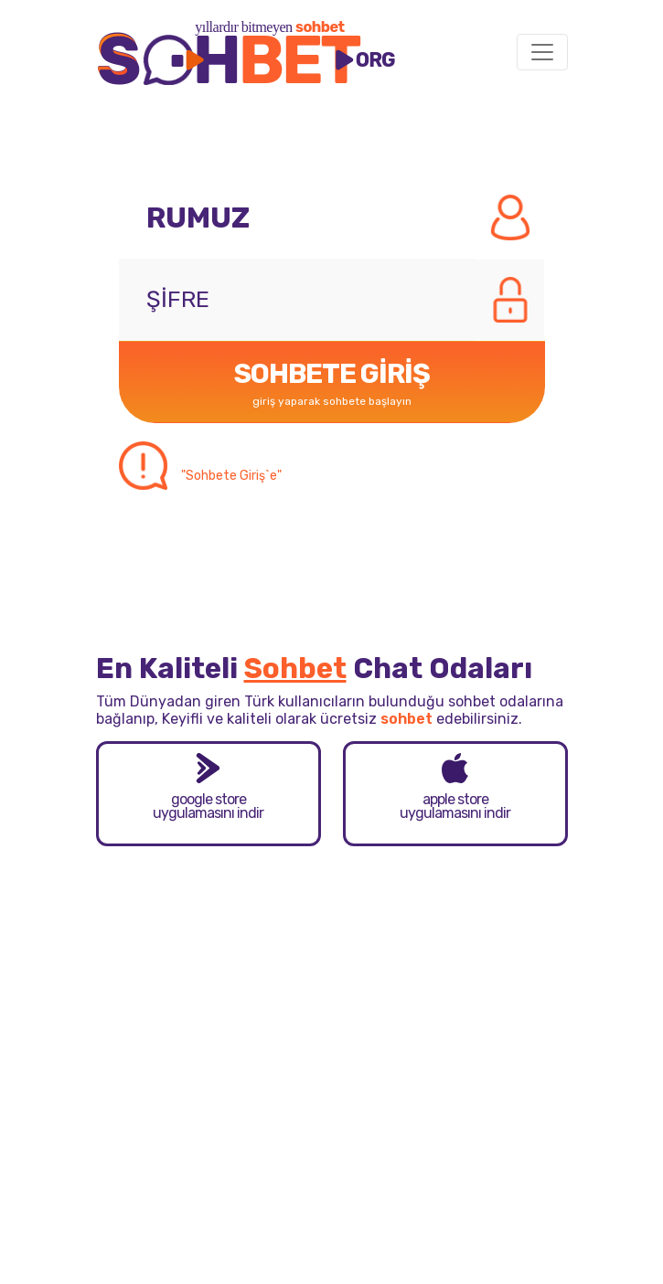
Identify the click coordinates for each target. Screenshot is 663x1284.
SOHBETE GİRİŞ (332, 386)
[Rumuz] (297, 217)
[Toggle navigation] (542, 52)
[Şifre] (297, 300)
